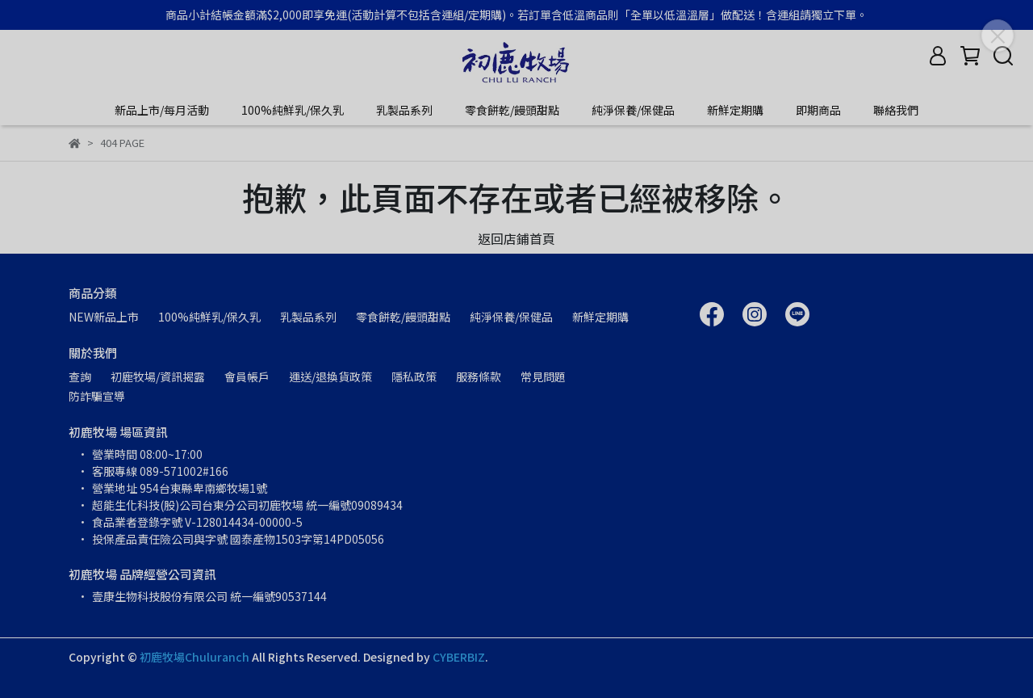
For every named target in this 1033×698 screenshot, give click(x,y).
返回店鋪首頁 (516, 238)
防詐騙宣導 (97, 396)
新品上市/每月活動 (162, 110)
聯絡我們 (895, 110)
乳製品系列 (404, 110)
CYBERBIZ (459, 657)
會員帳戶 (247, 376)
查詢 (80, 376)
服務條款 (478, 376)
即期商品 (818, 110)
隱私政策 (414, 376)
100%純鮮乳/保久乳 (292, 110)
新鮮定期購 (735, 110)
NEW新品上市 (104, 317)
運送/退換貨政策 (330, 376)
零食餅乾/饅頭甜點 (512, 110)
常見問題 (543, 376)
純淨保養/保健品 (633, 110)
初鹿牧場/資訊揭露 (158, 376)
